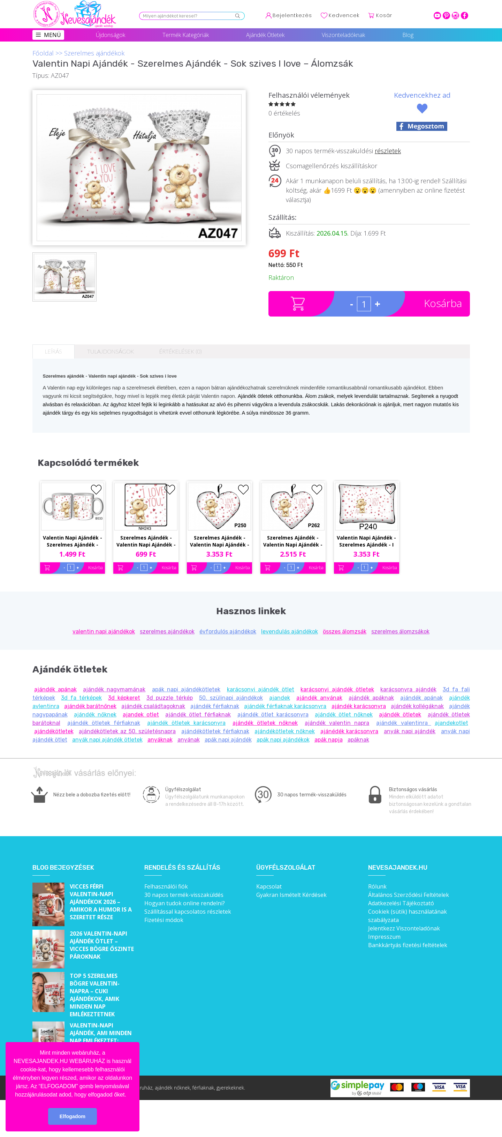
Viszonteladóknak (343, 35)
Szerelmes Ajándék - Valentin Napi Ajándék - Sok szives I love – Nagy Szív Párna (219, 541)
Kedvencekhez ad (422, 95)
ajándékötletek (54, 731)
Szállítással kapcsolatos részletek (187, 911)
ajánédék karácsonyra (349, 731)
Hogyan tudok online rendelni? (184, 903)
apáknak (358, 739)
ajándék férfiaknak (214, 706)
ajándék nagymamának (114, 689)
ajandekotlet (451, 723)
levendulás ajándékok (289, 631)
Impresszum (384, 937)
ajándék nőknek (95, 714)
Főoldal (43, 53)
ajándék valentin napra (337, 723)
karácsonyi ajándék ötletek (337, 689)
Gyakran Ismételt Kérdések (291, 895)
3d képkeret (124, 697)
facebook (464, 15)
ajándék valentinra (403, 723)
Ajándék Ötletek (265, 35)
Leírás (53, 351)
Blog (407, 35)
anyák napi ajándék (409, 731)
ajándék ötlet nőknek (344, 714)
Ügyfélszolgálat (285, 867)
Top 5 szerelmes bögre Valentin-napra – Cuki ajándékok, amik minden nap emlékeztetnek (95, 995)
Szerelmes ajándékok (94, 53)
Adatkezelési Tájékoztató (401, 903)
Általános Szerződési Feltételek (408, 895)
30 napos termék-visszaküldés (183, 895)
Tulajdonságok (110, 351)
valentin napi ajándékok (104, 631)
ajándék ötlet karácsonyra (273, 714)
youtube (437, 15)
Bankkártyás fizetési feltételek (407, 945)
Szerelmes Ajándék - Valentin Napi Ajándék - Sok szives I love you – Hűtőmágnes (146, 541)
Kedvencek (344, 15)
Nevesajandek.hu (397, 867)
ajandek (279, 697)
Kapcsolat (269, 886)
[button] (129, 1095)
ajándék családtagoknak (153, 706)
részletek (388, 151)
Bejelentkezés (292, 15)
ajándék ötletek (400, 714)
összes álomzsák (344, 631)
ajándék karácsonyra (359, 706)
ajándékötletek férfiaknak (215, 731)
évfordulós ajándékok (227, 631)
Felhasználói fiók (166, 886)
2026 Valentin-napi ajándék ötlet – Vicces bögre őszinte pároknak (102, 945)
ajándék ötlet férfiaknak (198, 714)
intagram (455, 15)
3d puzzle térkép (169, 697)
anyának (188, 739)
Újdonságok (110, 35)
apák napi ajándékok (283, 739)
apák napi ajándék (228, 739)
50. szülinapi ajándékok (231, 697)
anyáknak (160, 739)
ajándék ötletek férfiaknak (103, 723)
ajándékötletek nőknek (284, 731)
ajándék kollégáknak (417, 706)
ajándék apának (55, 689)
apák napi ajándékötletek (186, 689)
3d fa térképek (81, 697)
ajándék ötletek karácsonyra (186, 723)
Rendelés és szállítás (182, 867)
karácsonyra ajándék (408, 689)
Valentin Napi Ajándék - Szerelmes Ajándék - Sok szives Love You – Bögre (72, 541)
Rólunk (377, 886)
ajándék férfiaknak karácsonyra (285, 706)
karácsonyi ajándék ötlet (261, 689)
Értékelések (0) (180, 351)
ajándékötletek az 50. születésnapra (127, 731)
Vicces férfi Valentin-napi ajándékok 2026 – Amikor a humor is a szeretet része (101, 902)
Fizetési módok (163, 920)
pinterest (446, 15)
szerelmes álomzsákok (400, 631)
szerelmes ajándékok (167, 631)
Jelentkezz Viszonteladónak (404, 928)
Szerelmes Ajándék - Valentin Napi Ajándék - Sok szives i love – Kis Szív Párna (292, 541)
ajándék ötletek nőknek (265, 723)
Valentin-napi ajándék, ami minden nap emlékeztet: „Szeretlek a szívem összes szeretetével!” (102, 1040)
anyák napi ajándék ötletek (107, 739)
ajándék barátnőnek (90, 706)
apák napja (328, 739)
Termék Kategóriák (185, 35)
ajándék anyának (319, 697)
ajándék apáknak (371, 697)
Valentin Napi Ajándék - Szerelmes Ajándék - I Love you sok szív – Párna (366, 541)
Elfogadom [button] (72, 1116)
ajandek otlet (141, 714)
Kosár (384, 15)
